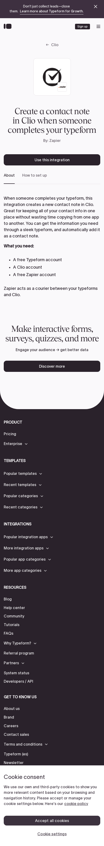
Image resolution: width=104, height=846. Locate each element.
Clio (54, 45)
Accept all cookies (52, 821)
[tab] (9, 178)
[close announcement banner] (95, 6)
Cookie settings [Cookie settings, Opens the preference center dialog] (51, 834)
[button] (16, 444)
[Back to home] (9, 26)
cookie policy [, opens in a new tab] (76, 803)
